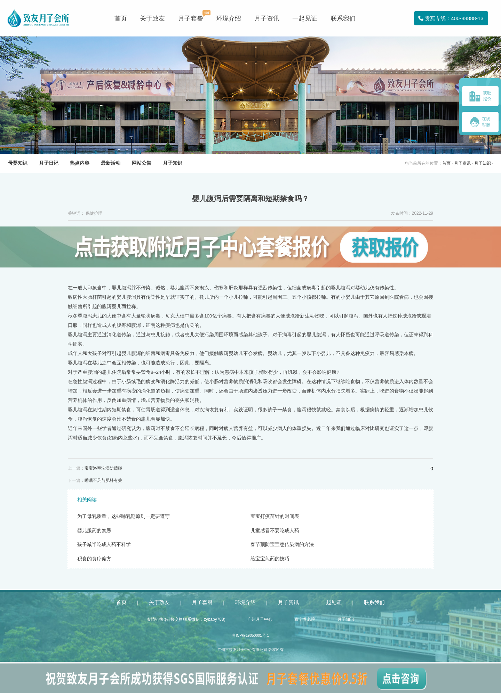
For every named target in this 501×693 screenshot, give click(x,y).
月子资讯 (266, 18)
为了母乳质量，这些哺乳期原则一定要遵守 (123, 516)
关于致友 (152, 18)
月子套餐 (190, 18)
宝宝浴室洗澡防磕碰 (103, 468)
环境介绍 (228, 18)
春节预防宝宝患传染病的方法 (282, 544)
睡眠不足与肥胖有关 (103, 480)
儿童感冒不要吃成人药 (274, 530)
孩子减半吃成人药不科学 (104, 544)
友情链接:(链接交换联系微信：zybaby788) (186, 619)
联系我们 (343, 18)
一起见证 (304, 18)
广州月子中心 (259, 619)
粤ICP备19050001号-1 (250, 635)
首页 (120, 18)
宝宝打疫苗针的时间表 (274, 516)
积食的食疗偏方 (94, 558)
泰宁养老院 (304, 619)
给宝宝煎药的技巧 (269, 558)
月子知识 (482, 163)
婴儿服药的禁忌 (94, 530)
